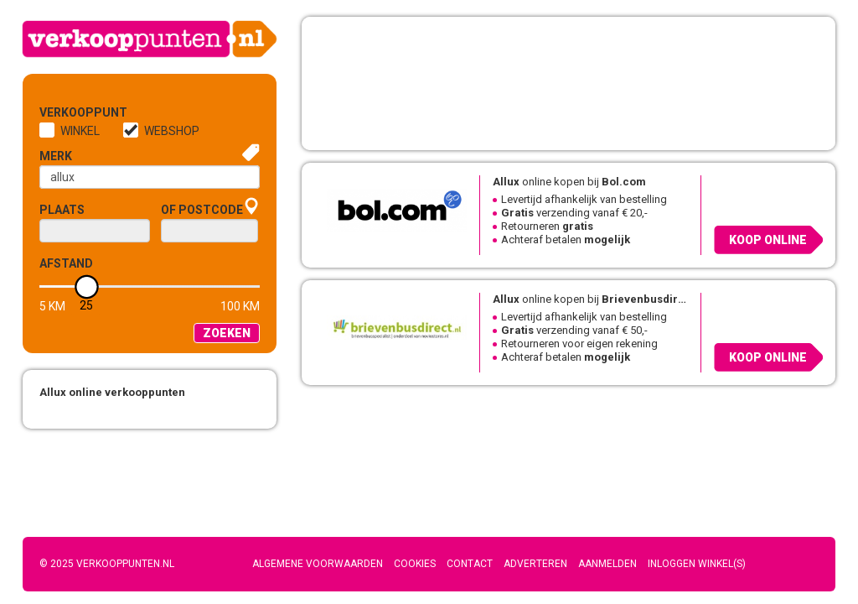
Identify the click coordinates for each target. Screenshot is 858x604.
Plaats (62, 209)
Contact (470, 564)
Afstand (66, 263)
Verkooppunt (67, 112)
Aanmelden (607, 564)
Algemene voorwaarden (317, 564)
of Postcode (202, 209)
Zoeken (227, 333)
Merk (55, 156)
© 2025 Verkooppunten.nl (106, 564)
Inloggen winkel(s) (697, 564)
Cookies (415, 564)
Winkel (80, 131)
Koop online (768, 240)
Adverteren (535, 564)
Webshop (171, 131)
